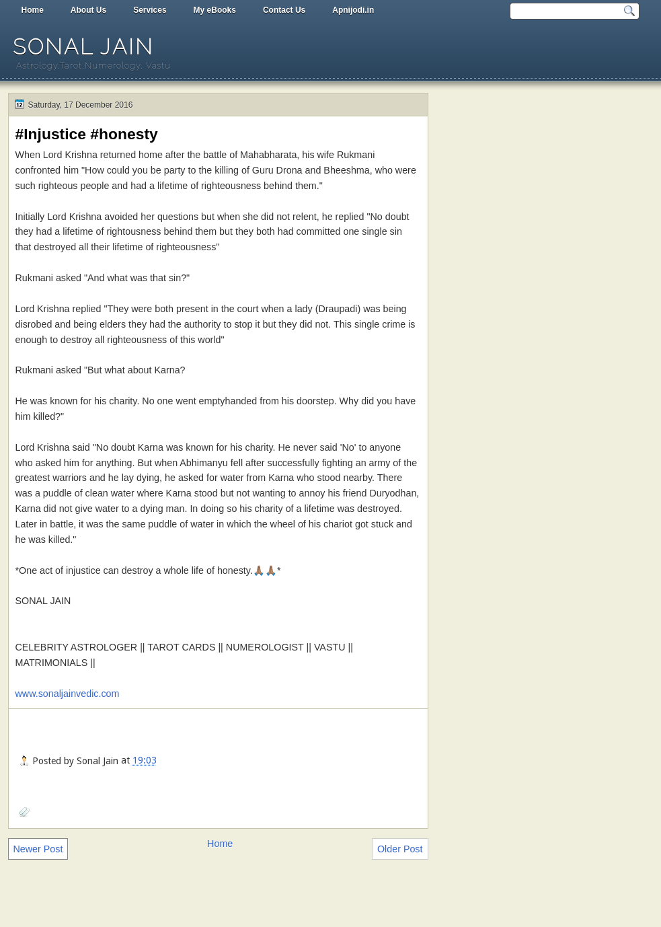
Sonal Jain (83, 46)
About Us (88, 10)
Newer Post (38, 849)
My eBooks (215, 10)
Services (149, 10)
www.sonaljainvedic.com (67, 693)
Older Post (400, 849)
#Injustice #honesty (86, 134)
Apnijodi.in (353, 10)
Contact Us (284, 10)
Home (33, 10)
